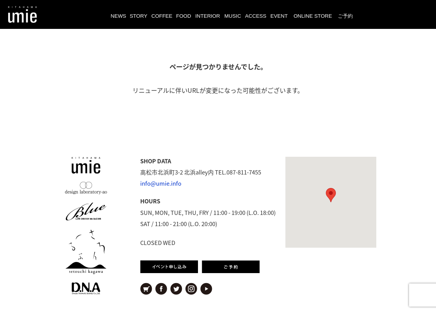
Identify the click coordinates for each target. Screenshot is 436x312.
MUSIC (233, 16)
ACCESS (255, 16)
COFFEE (162, 16)
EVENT (279, 16)
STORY (139, 16)
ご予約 (345, 16)
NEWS (118, 16)
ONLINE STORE (312, 16)
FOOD (183, 16)
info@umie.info (160, 183)
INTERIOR (207, 16)
